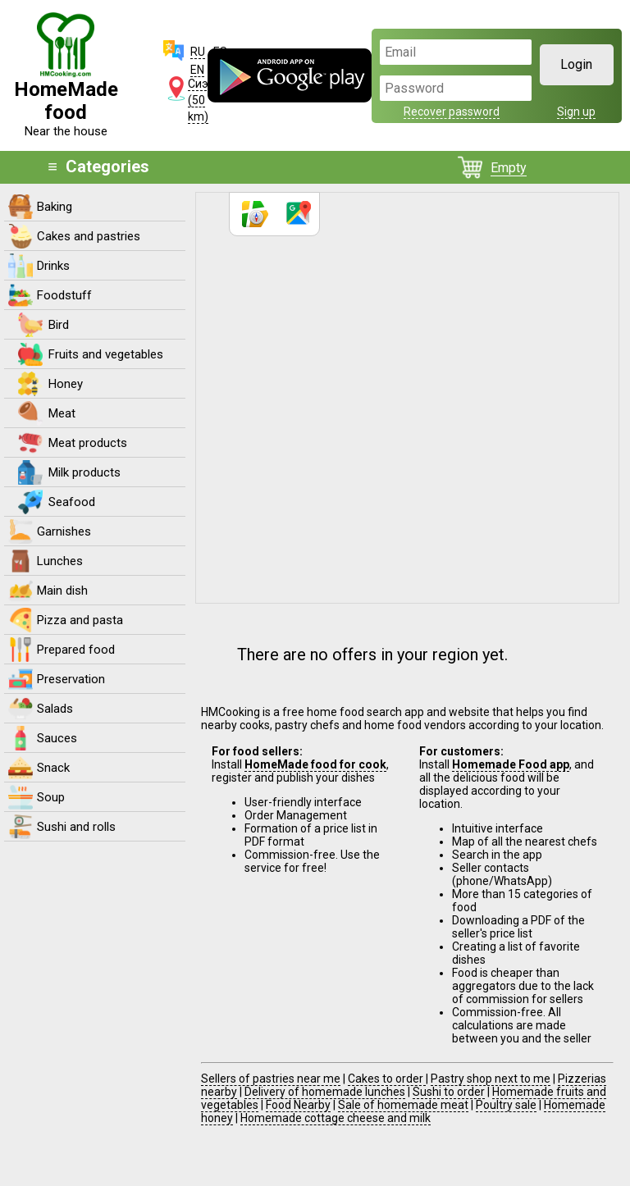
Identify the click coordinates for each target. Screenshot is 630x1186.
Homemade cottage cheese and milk (335, 1117)
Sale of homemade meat (403, 1104)
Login (576, 64)
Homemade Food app (510, 764)
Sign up (576, 111)
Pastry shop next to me (490, 1078)
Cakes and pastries (88, 236)
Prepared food (76, 649)
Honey (65, 383)
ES (220, 51)
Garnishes (64, 531)
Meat (61, 413)
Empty (509, 168)
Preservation (71, 679)
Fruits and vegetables (105, 354)
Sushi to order (449, 1091)
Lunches (60, 561)
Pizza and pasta (80, 620)
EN (197, 69)
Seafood (71, 502)
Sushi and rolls (76, 826)
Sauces (57, 738)
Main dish (62, 590)
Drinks (53, 265)
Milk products (84, 472)
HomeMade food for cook (315, 764)
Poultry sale (506, 1104)
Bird (58, 324)
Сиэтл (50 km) (203, 100)
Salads (55, 708)
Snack (53, 767)
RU (197, 51)
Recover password (452, 111)
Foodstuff (64, 295)
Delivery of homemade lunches (324, 1091)
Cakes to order (387, 1078)
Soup (51, 797)
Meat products (87, 443)
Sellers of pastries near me (270, 1078)
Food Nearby (298, 1104)
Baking (54, 206)
